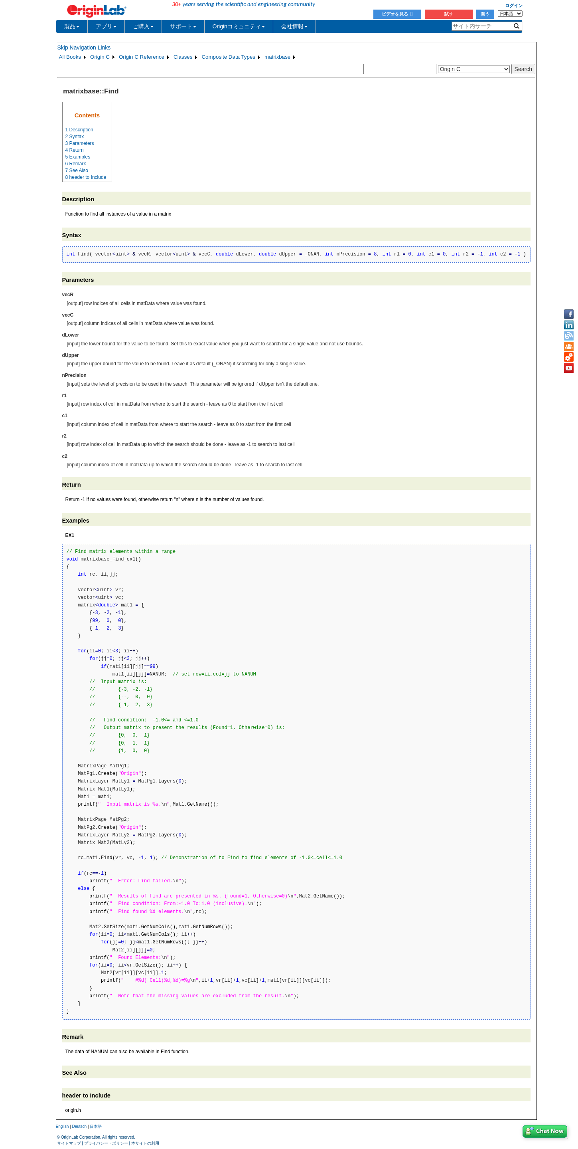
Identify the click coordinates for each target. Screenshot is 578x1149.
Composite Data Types (228, 57)
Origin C (100, 57)
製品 (71, 26)
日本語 (96, 1126)
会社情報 (294, 26)
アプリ (106, 26)
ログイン (514, 5)
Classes (183, 57)
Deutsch (79, 1126)
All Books (70, 57)
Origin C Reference (141, 57)
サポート (183, 26)
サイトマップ (69, 1143)
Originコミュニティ (239, 26)
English (62, 1126)
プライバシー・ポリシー (106, 1143)
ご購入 (143, 26)
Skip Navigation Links (84, 47)
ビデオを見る (397, 14)
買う (485, 14)
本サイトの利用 (145, 1143)
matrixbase (277, 57)
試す (448, 14)
